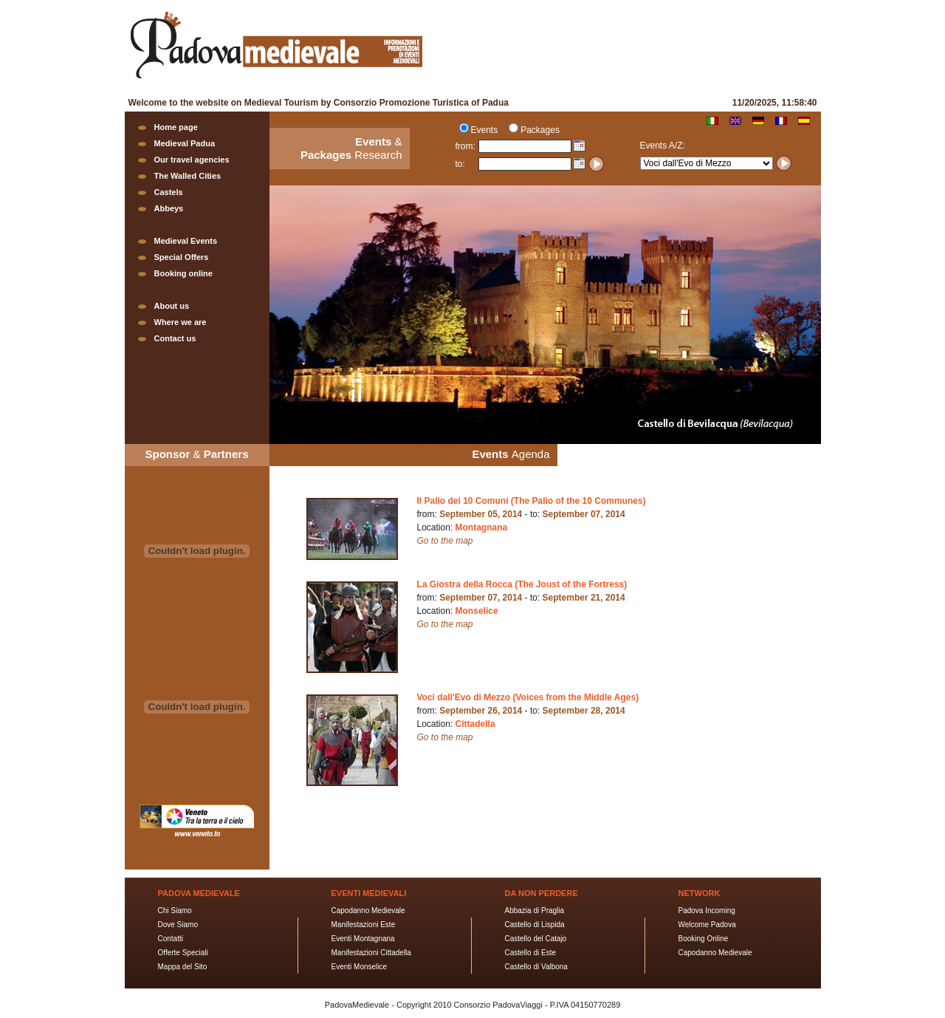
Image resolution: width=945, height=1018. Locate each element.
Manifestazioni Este (363, 924)
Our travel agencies (192, 159)
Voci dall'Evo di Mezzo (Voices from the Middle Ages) (528, 697)
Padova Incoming (706, 910)
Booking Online (703, 939)
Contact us (175, 338)
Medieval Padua (185, 143)
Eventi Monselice (359, 967)
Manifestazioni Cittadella (371, 953)
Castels (168, 192)
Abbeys (169, 208)
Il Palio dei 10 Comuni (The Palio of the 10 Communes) (531, 501)
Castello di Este (530, 953)
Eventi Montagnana (363, 939)
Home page (176, 127)
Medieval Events (186, 240)
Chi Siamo (175, 910)
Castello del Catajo (536, 939)
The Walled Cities (187, 175)
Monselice (477, 611)
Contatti (170, 939)
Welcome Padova (707, 924)
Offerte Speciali (183, 953)
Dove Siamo (178, 924)
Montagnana (482, 527)
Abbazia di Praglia (535, 910)
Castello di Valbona (536, 967)
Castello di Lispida (535, 924)
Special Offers (181, 257)
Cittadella (475, 724)
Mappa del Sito (182, 967)
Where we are (180, 322)
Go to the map (445, 541)
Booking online (183, 273)
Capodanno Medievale (368, 910)
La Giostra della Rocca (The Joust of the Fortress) (522, 584)
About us (172, 305)
